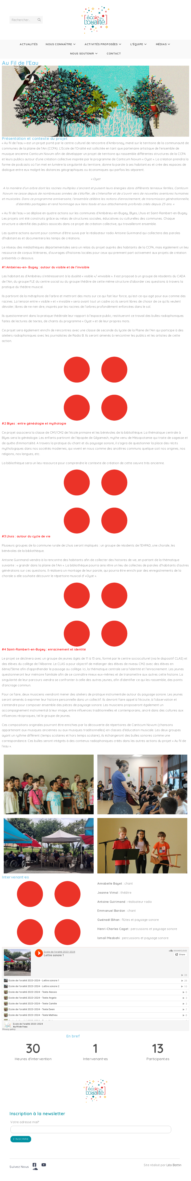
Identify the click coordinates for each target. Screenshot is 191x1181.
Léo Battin (174, 1165)
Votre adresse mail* (24, 1122)
